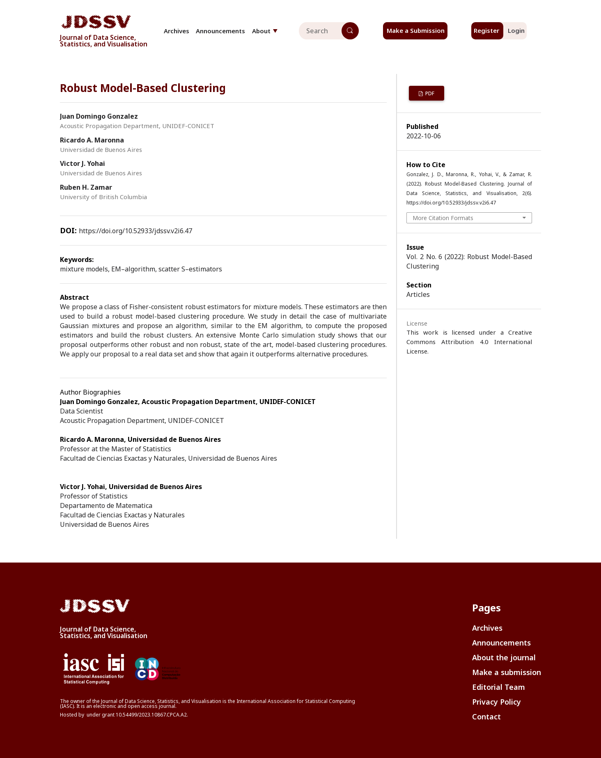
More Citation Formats (443, 218)
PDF (429, 93)
